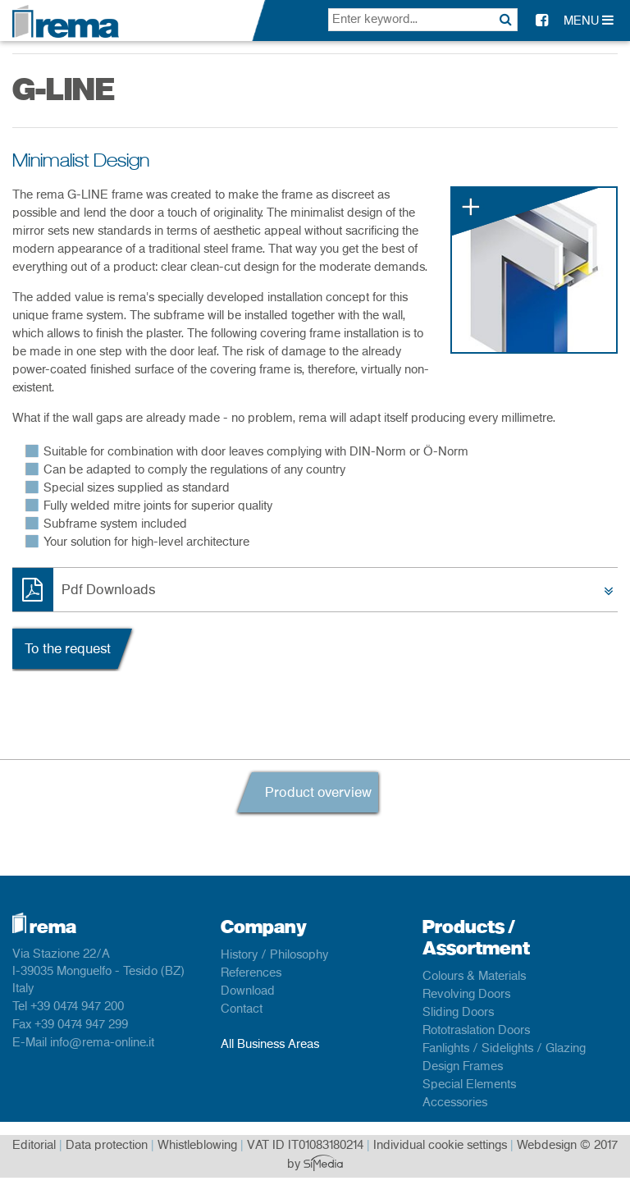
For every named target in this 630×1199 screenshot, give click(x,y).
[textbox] (423, 19)
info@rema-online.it (102, 1043)
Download (248, 991)
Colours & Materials (474, 976)
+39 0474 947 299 (81, 1025)
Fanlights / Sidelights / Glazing (504, 1048)
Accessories (454, 1103)
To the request (68, 649)
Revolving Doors (466, 994)
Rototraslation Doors (476, 1030)
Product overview (318, 792)
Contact (241, 1009)
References (251, 973)
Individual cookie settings (440, 1145)
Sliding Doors (458, 1012)
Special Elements (469, 1084)
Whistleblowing (197, 1145)
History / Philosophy (274, 955)
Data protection (107, 1145)
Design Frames (462, 1066)
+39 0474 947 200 (77, 1007)
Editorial (34, 1145)
